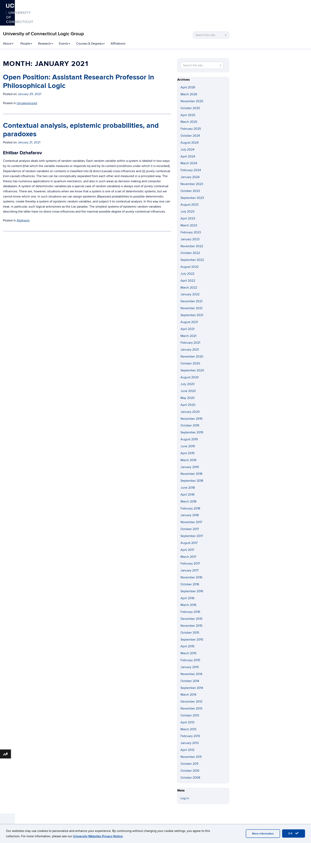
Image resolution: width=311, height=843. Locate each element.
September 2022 (192, 260)
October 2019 (189, 425)
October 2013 (189, 715)
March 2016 (188, 605)
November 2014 (191, 674)
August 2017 (189, 543)
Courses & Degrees (90, 44)
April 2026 (187, 87)
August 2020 (189, 377)
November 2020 (191, 357)
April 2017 (187, 550)
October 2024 (190, 136)
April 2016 (187, 598)
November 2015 (191, 626)
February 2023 (190, 232)
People (26, 44)
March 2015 (188, 653)
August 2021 (189, 322)
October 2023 (190, 191)
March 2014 (188, 695)
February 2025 (190, 129)
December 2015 (191, 619)
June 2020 (188, 391)
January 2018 (189, 515)
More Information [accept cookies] (263, 833)
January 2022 (190, 294)
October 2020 (190, 363)
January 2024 (190, 177)
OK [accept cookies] (293, 833)
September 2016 (191, 591)
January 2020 (190, 412)
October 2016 (189, 584)
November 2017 (191, 522)
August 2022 (189, 267)
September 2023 (192, 198)
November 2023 (191, 184)
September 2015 (191, 640)
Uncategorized (27, 103)
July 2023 (187, 212)
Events (64, 44)
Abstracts (23, 220)
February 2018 (190, 508)
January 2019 (189, 467)
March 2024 (188, 163)
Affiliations (118, 44)
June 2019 (187, 446)
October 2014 (189, 681)
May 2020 (187, 398)
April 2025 (187, 115)
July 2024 (187, 150)
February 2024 (190, 170)
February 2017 (190, 563)
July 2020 (187, 384)
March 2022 (188, 288)
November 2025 (191, 101)
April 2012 (187, 750)
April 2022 (187, 281)
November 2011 (191, 757)
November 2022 (191, 246)
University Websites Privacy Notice (98, 836)
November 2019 (191, 419)
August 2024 (189, 143)
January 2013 (189, 743)
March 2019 (188, 460)
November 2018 (191, 474)
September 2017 (191, 536)
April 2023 (187, 218)
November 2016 (191, 577)
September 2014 (191, 688)
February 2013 (190, 736)
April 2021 (187, 329)
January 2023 (190, 239)
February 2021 (190, 343)
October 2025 (190, 108)
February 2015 (190, 660)
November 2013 (191, 708)
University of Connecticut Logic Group (43, 34)
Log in (184, 798)
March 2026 (188, 94)
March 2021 (188, 336)
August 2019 (189, 439)
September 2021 (191, 315)
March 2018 (188, 502)
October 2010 (189, 771)
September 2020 (192, 370)
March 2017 (188, 557)
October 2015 (189, 633)
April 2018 (187, 495)
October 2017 (189, 529)
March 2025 (188, 122)
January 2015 (189, 667)
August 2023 (189, 205)
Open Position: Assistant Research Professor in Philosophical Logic (78, 81)
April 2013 (187, 722)
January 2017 (189, 570)
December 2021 (191, 301)
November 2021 (191, 308)
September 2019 (191, 432)
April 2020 (187, 405)
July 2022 (187, 274)
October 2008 (190, 778)
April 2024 (187, 156)
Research (45, 44)
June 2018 (187, 488)
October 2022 (190, 253)
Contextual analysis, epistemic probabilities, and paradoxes (81, 129)
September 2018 (191, 481)
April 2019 (187, 453)
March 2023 (188, 225)
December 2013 (191, 702)
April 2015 (187, 646)
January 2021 (189, 350)
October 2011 (189, 764)
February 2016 (190, 612)
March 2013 (188, 729)
